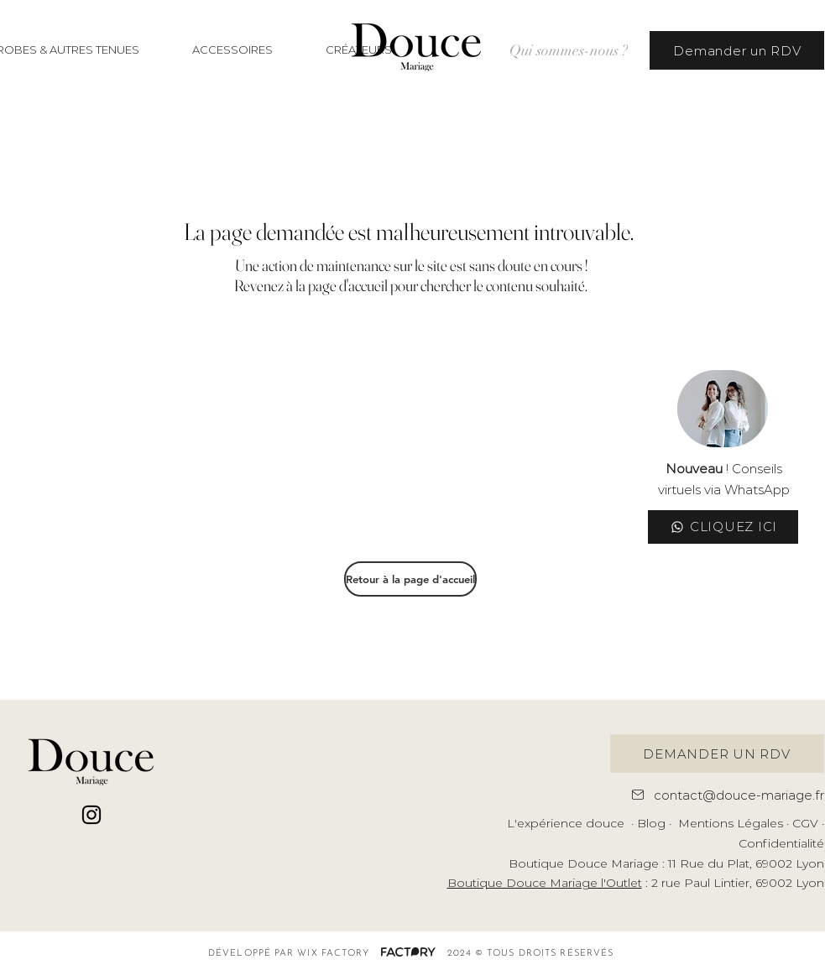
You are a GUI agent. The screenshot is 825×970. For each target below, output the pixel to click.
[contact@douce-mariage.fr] (721, 794)
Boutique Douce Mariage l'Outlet (544, 882)
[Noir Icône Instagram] (91, 814)
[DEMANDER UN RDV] (717, 753)
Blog (651, 823)
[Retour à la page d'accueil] (410, 579)
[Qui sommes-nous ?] (568, 50)
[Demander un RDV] (737, 50)
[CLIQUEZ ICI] (723, 527)
